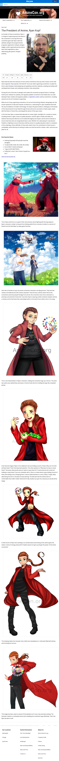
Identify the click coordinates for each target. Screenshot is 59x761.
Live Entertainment (24, 737)
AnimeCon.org (11, 7)
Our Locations (6, 730)
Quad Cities (5, 741)
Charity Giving (41, 745)
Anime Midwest (19, 7)
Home (43, 725)
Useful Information (46, 20)
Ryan (12, 83)
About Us (25, 23)
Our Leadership (26, 20)
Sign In (55, 1)
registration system (34, 97)
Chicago (4, 737)
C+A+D (49, 7)
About (49, 725)
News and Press (24, 749)
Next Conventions (9, 20)
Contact (55, 725)
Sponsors (40, 758)
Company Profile (42, 737)
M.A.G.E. (35, 7)
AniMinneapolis (28, 7)
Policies (40, 741)
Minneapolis (5, 733)
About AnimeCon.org (43, 733)
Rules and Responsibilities (26, 745)
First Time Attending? (25, 733)
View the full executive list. (8, 156)
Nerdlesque (23, 741)
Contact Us (23, 753)
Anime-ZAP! (42, 7)
